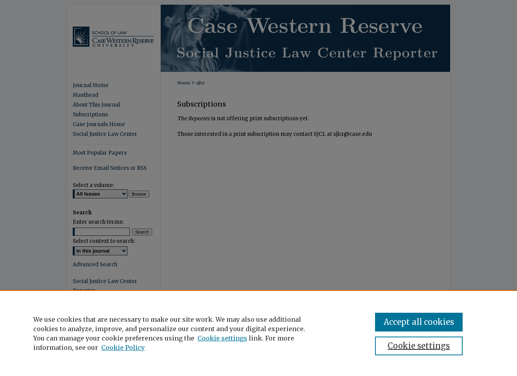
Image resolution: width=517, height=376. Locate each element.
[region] (258, 333)
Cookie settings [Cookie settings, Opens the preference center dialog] (419, 346)
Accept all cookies (419, 322)
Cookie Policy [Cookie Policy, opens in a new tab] (123, 347)
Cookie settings (222, 338)
